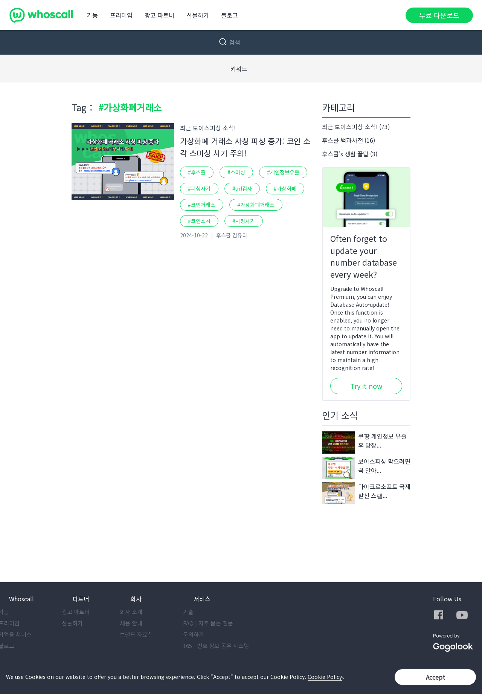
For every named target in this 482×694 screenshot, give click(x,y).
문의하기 (204, 634)
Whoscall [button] (21, 598)
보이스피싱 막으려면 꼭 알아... (366, 468)
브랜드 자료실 (146, 634)
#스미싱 (236, 172)
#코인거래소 (201, 204)
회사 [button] (136, 598)
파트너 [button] (80, 598)
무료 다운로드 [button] (439, 15)
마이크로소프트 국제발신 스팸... (366, 493)
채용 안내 (141, 623)
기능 (92, 15)
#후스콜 (197, 172)
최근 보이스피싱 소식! (208, 127)
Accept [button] (435, 677)
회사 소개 (141, 612)
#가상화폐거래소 (256, 204)
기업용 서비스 (25, 634)
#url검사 (242, 188)
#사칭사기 (243, 221)
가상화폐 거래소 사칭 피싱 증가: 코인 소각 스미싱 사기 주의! (245, 147)
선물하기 (197, 15)
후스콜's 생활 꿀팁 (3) (349, 153)
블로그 (229, 15)
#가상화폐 (285, 188)
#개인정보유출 (283, 172)
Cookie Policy (325, 676)
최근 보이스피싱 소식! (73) (356, 126)
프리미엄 (121, 15)
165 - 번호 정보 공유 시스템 (226, 646)
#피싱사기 (199, 188)
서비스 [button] (202, 598)
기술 (199, 612)
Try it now (366, 386)
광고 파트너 (159, 15)
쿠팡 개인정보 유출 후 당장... (364, 442)
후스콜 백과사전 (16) (348, 140)
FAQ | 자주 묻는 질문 (219, 623)
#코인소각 (199, 221)
